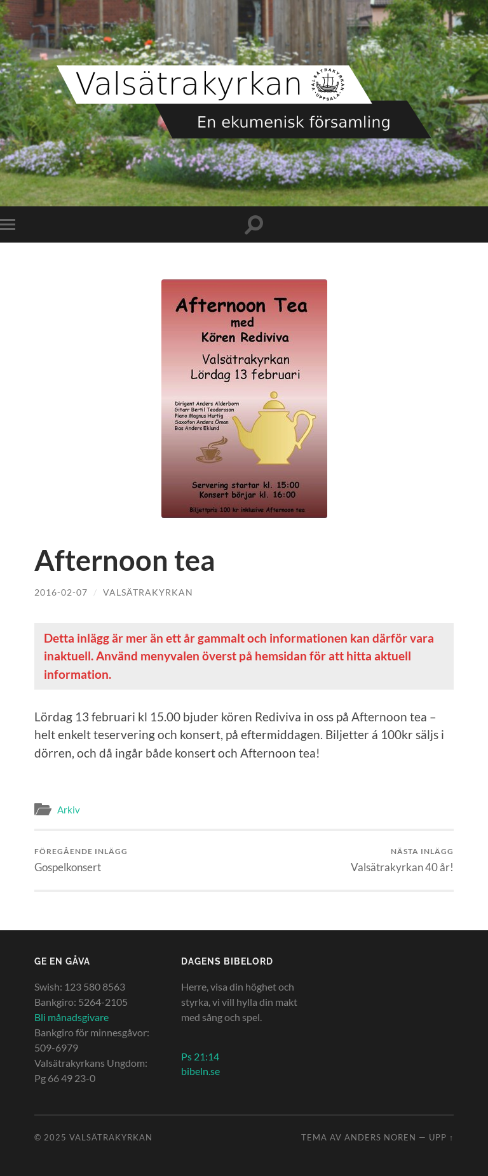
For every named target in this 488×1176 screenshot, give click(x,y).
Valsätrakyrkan (148, 592)
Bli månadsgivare (71, 1017)
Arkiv (68, 809)
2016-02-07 (61, 592)
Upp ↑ (441, 1137)
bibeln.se (200, 1071)
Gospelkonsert (81, 860)
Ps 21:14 (200, 1056)
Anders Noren (380, 1137)
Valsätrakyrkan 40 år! (402, 860)
